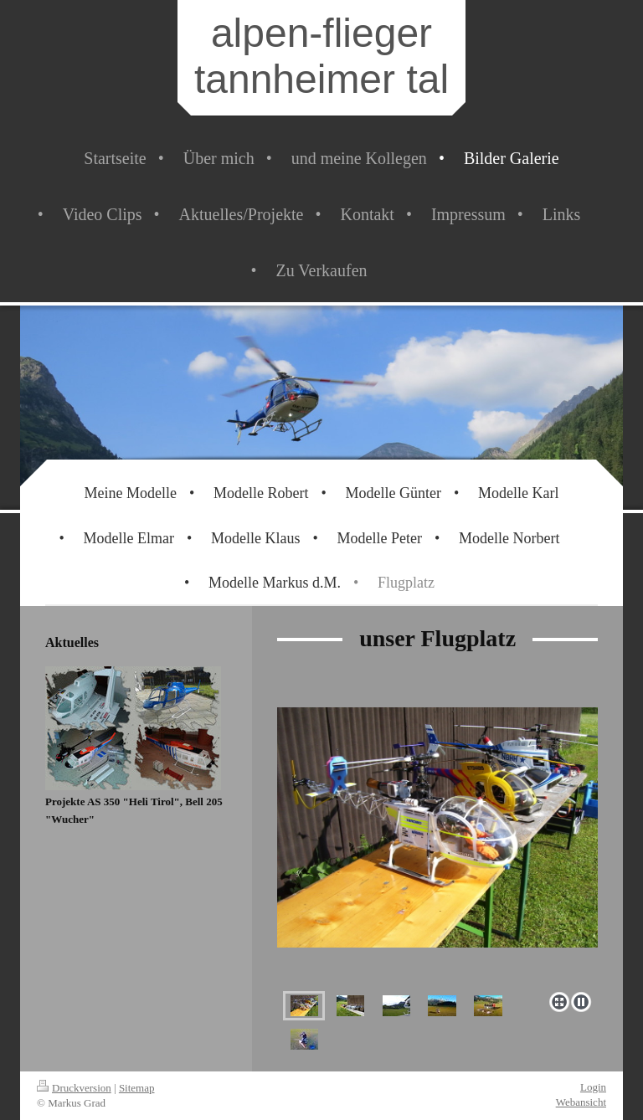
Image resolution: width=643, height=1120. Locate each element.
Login (593, 1087)
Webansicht (581, 1102)
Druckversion (74, 1087)
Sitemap (137, 1087)
